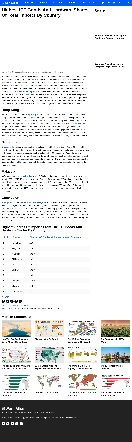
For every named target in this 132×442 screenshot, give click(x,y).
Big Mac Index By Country (47, 339)
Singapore (7, 147)
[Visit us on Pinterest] (16, 423)
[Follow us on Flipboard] (3, 423)
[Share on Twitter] (12, 301)
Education (71, 3)
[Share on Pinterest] (16, 301)
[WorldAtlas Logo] (11, 3)
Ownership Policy (70, 418)
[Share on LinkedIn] (20, 301)
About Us (32, 418)
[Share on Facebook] (7, 301)
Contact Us (10, 418)
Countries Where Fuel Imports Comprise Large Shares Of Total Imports (110, 67)
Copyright (24, 418)
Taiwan (78, 124)
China (15, 91)
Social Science (87, 3)
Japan (32, 91)
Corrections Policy (57, 418)
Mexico (32, 202)
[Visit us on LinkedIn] (21, 423)
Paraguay (41, 202)
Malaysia (27, 176)
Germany (23, 91)
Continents (27, 3)
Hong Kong (30, 115)
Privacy (17, 418)
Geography (56, 3)
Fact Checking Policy (43, 418)
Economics (28, 305)
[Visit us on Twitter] (12, 423)
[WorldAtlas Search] (129, 3)
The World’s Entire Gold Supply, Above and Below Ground (80, 369)
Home (4, 418)
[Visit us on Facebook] (7, 423)
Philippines (7, 202)
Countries (42, 3)
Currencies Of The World (46, 393)
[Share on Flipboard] (3, 301)
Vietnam (24, 202)
